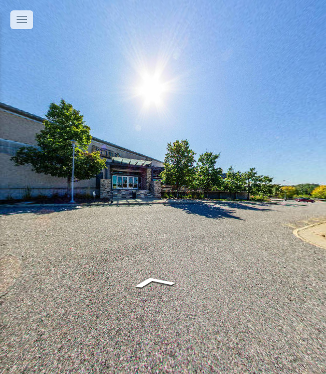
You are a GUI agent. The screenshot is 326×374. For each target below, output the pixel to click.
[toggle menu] (21, 19)
